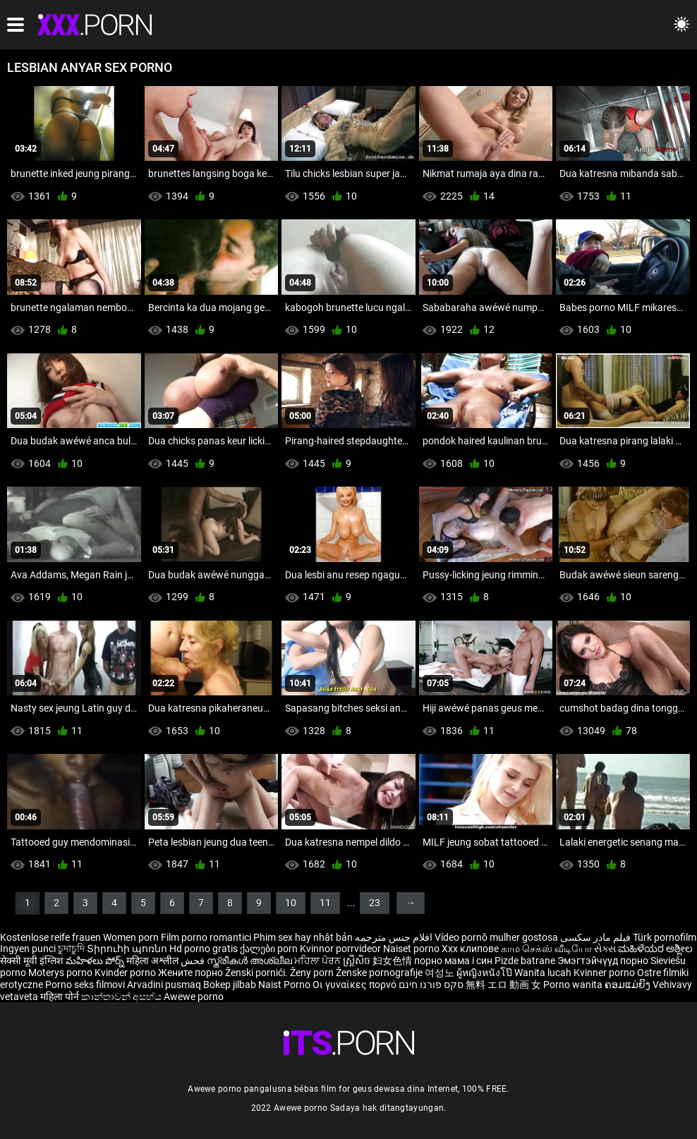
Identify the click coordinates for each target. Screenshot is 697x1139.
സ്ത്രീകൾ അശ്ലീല (250, 960)
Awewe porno (194, 996)
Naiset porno (412, 948)
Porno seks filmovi (85, 984)
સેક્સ (605, 948)
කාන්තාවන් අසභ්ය (122, 996)
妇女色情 (393, 960)
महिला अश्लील (153, 960)
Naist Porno (285, 984)
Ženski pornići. (257, 972)
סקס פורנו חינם (431, 984)
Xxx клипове (470, 948)
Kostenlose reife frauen (50, 937)
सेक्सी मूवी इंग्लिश (31, 960)
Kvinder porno (126, 972)
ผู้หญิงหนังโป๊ (485, 972)
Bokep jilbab (229, 984)
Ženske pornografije (380, 972)
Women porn (132, 937)
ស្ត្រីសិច (357, 960)
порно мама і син (453, 960)
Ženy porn (313, 972)
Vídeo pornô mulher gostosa (496, 937)
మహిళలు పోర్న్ (96, 960)
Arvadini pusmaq (165, 984)
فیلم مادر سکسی (595, 937)
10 (290, 902)
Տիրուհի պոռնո (128, 948)
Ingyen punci (28, 948)
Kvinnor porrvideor (341, 948)
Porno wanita (574, 984)
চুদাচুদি (71, 948)
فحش (194, 960)
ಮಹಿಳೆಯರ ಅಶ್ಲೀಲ (655, 948)
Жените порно (191, 972)
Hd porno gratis (203, 948)
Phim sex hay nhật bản (303, 937)
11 (325, 902)
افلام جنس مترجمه (393, 937)
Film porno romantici (206, 937)
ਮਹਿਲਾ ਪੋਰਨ (318, 960)
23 (374, 902)
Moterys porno (61, 972)
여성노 (440, 972)
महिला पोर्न (60, 996)
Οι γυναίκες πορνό (356, 984)
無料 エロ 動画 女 (503, 984)
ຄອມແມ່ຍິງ (629, 984)
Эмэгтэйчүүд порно (603, 960)
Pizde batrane (525, 960)
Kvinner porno (605, 972)
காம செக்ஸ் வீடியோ (546, 948)
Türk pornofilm (664, 937)
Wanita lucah (544, 972)
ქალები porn (270, 948)
